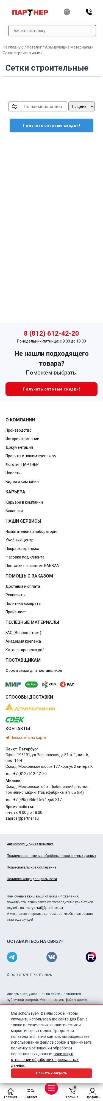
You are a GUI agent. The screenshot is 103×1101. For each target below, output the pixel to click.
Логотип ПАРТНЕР (22, 464)
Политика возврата (23, 603)
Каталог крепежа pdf (24, 650)
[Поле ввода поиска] (52, 30)
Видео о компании (22, 481)
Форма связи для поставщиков (33, 670)
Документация (19, 447)
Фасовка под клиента (24, 557)
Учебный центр (19, 540)
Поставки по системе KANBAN (32, 565)
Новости (13, 473)
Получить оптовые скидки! (45, 125)
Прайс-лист (15, 612)
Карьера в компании (24, 502)
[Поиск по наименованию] (44, 106)
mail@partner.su (48, 907)
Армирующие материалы (68, 47)
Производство (18, 430)
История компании (22, 439)
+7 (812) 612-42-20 (30, 773)
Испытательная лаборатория (32, 531)
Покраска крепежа (22, 548)
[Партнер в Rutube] (91, 957)
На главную (13, 47)
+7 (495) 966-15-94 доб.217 (37, 799)
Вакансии (14, 511)
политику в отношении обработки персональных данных (45, 1060)
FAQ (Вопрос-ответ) (23, 632)
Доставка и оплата (22, 586)
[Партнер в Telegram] (12, 957)
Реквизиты (15, 595)
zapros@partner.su (22, 818)
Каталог (34, 47)
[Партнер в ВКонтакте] (51, 957)
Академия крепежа (23, 641)
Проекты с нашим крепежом (31, 456)
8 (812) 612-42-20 (51, 333)
